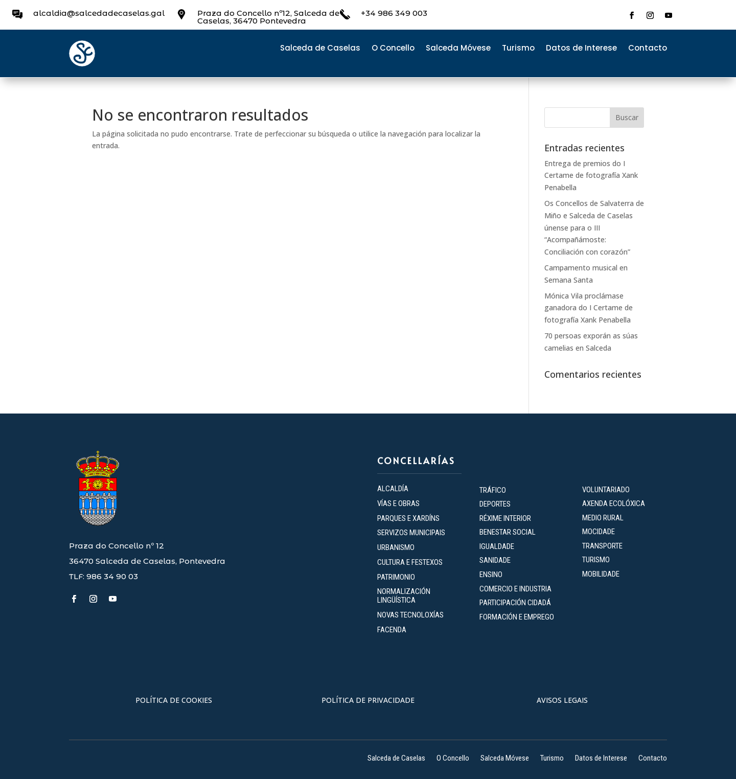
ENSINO (490, 574)
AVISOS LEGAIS (562, 700)
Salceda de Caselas (320, 48)
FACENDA (391, 629)
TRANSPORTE (602, 546)
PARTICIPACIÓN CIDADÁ (515, 602)
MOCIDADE (598, 531)
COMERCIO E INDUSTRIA (515, 588)
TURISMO (596, 559)
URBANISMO (396, 547)
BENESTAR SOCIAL (508, 532)
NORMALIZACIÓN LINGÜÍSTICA (403, 596)
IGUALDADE (496, 546)
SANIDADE (495, 560)
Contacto (647, 48)
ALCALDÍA (392, 488)
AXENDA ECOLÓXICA (613, 503)
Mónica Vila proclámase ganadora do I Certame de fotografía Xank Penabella (588, 308)
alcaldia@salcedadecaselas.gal (99, 13)
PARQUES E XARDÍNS (408, 518)
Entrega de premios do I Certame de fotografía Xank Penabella (591, 175)
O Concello (393, 48)
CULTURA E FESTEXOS (410, 562)
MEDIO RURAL (603, 517)
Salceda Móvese (458, 48)
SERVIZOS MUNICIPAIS (411, 532)
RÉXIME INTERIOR (505, 518)
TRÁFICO (492, 490)
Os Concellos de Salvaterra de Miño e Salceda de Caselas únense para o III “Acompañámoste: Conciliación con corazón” (594, 227)
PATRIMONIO (396, 577)
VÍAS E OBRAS (398, 503)
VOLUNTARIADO (606, 489)
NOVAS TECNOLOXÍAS (410, 615)
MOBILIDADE (600, 574)
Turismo (518, 48)
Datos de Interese (581, 48)
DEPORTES (495, 504)
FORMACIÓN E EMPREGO (516, 617)
